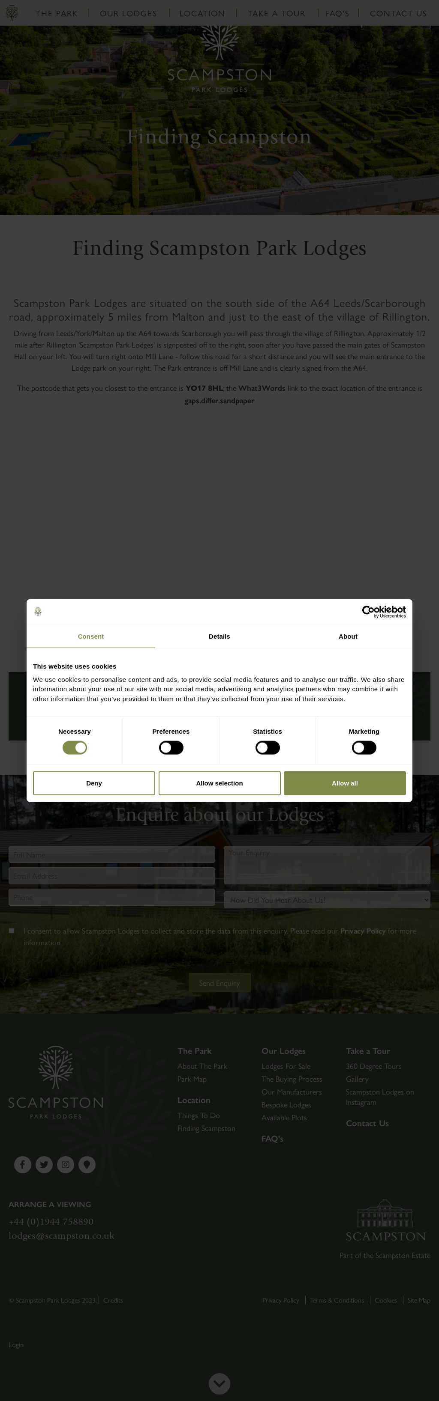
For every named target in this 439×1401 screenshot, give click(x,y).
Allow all (345, 782)
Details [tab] (219, 636)
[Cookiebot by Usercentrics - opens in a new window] (368, 611)
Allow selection (219, 782)
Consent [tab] (91, 636)
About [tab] (348, 636)
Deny (94, 782)
